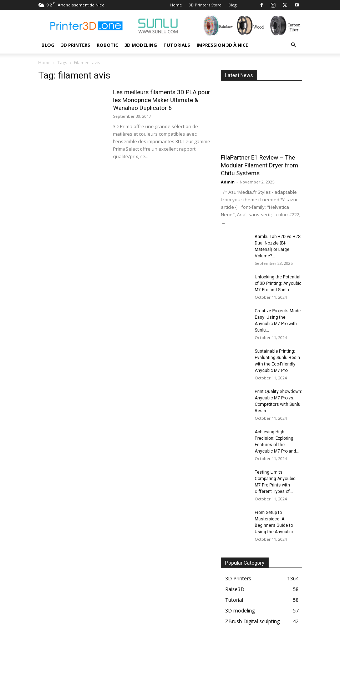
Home (176, 4)
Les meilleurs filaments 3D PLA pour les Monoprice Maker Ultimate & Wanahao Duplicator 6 (161, 100)
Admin (228, 182)
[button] (293, 45)
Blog (232, 4)
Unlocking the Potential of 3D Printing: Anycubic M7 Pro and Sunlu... (278, 283)
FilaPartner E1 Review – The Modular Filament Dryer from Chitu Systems (259, 165)
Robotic (107, 45)
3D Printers (75, 45)
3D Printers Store (205, 4)
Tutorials (176, 45)
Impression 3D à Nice (222, 45)
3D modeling (141, 45)
